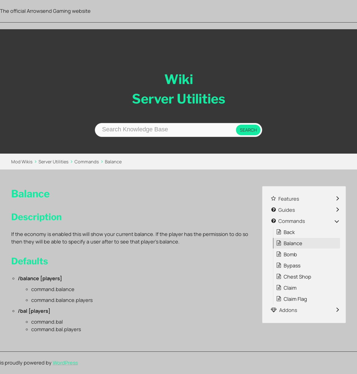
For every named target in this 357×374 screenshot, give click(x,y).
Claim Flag (295, 299)
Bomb (290, 254)
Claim (290, 287)
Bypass (292, 265)
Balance (113, 162)
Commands (86, 162)
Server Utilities (53, 162)
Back (289, 232)
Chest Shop (297, 276)
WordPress (65, 362)
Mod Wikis (22, 162)
